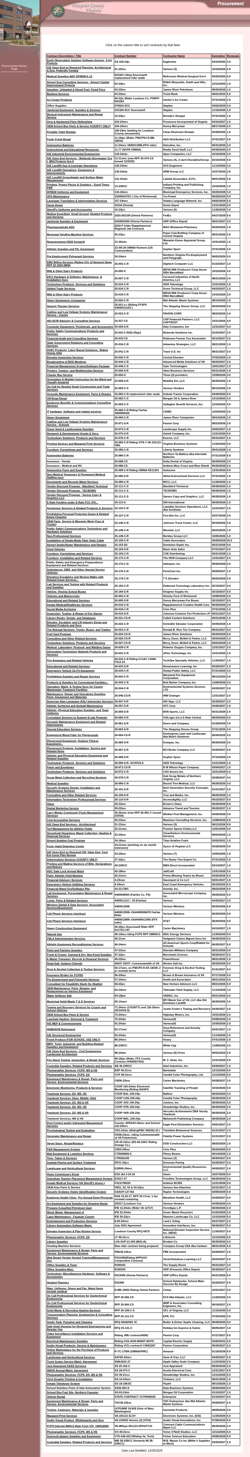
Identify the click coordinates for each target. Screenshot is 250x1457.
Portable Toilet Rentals (61, 132)
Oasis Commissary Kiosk (63, 1174)
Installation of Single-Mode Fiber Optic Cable (75, 540)
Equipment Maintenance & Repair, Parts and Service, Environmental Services (75, 1080)
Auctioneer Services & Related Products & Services (80, 508)
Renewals (233, 55)
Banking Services (58, 93)
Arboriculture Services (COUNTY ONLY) (72, 859)
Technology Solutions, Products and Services (76, 437)
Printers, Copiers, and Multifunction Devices (75, 370)
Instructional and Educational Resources (73, 149)
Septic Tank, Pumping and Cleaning (69, 1322)
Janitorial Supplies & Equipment (67, 221)
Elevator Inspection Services (65, 357)
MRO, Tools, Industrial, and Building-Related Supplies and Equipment (75, 1045)
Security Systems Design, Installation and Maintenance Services (73, 789)
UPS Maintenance (58, 196)
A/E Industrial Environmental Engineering (73, 153)
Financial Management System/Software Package (78, 366)
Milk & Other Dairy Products (65, 271)
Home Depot (55, 205)
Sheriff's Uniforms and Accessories (69, 209)
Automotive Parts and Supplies (67, 470)
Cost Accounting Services (63, 820)
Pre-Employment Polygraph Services (70, 256)
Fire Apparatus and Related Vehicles (70, 660)
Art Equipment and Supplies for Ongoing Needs (77, 1203)
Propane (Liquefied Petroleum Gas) (69, 1207)
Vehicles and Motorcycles (63, 596)
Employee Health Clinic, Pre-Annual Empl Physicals (80, 1197)
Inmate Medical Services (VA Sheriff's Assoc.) (76, 1183)
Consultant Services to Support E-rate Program (77, 717)
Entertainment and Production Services (72, 1221)
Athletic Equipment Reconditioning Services (75, 944)
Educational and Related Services (68, 600)
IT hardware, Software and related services (74, 411)
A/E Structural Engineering (64, 1035)
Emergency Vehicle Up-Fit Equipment (70, 670)
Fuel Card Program (59, 634)
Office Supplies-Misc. (60, 1269)
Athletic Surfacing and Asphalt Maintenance (75, 705)
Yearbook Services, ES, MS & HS (68, 1102)
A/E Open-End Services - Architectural (71, 824)
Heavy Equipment (58, 417)
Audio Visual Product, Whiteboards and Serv (75, 1420)
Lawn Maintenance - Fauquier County (70, 1216)
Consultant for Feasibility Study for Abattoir (75, 983)
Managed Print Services (62, 1415)
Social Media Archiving (61, 609)
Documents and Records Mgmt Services (72, 481)
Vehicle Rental (56, 1396)
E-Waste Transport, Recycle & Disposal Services (78, 959)
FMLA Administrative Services (66, 938)
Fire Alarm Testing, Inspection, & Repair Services (78, 1060)
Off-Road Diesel (57, 398)
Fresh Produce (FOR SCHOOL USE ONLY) (73, 1039)
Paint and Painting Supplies (64, 950)
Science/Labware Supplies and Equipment (74, 1436)
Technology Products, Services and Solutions (76, 284)
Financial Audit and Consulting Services (72, 338)
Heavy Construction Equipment (67, 928)
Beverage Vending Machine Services (70, 234)
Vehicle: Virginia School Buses (66, 591)
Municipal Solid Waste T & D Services (71, 1001)
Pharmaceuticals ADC (61, 227)
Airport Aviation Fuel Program (66, 840)
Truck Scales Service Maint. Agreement (72, 1361)
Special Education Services (64, 729)
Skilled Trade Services (61, 288)
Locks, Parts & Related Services (67, 900)
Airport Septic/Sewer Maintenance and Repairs (76, 544)
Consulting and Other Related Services (72, 638)
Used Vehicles (56, 549)
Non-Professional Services (64, 536)
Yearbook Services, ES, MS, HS (67, 1093)
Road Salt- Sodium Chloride (64, 963)
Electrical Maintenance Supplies (67, 1341)
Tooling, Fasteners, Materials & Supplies (72, 1409)
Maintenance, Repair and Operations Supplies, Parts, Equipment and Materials (76, 695)
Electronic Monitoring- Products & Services (74, 1087)
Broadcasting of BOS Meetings (66, 361)
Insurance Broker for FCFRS (65, 975)
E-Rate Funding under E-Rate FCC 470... (72, 502)
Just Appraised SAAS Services (66, 1366)
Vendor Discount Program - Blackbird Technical (77, 486)
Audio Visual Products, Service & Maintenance (76, 1345)
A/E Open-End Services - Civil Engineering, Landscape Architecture (74, 1053)
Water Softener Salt (59, 995)
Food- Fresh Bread (59, 139)
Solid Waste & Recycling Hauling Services (74, 1310)
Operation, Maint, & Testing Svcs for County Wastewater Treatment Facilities (75, 688)
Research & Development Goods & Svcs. (73, 433)
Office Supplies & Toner (62, 1265)
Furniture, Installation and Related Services (74, 557)
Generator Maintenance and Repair (69, 1136)
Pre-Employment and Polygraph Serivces (73, 979)
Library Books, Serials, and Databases (71, 618)
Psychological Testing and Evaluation (71, 1130)
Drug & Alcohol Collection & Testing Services (76, 969)
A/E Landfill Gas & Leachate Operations (72, 165)
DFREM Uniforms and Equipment (68, 192)
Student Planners (58, 1282)
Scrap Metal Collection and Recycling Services (76, 777)
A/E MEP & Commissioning (64, 1023)
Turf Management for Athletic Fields (69, 828)
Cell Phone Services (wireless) (66, 913)
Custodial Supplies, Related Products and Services (79, 1065)
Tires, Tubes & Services (62, 1158)
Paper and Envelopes (60, 767)
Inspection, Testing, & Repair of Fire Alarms (74, 613)
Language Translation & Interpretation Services (77, 200)
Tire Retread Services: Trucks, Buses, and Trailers (79, 629)
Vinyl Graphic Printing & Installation (70, 1379)
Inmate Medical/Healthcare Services (69, 604)
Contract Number (126, 55)
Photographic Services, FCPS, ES (68, 1074)
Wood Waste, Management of (65, 1212)
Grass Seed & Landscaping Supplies (70, 429)
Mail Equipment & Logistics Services (70, 1153)
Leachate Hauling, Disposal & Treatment (72, 1019)
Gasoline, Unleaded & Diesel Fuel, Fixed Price (76, 89)
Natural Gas (54, 934)
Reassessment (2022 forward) (66, 241)
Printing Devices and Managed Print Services (75, 443)
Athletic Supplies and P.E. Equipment (70, 249)
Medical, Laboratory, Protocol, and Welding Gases (79, 647)
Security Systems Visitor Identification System (76, 1191)
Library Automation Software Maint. (69, 1225)
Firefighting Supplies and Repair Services (73, 676)
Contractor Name (174, 55)
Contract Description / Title (64, 55)
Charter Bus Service (60, 375)
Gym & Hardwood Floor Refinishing (69, 121)
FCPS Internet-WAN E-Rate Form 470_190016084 (78, 1426)
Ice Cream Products (59, 99)
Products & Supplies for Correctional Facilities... (77, 682)
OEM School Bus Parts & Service (68, 1014)
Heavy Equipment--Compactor (66, 300)
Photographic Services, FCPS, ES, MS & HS (74, 1374)
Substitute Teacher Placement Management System (80, 1178)
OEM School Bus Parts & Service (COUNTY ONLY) (79, 126)
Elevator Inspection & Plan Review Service (74, 1231)
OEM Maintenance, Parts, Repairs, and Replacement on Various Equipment (71, 990)
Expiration (218, 55)
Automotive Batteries (60, 145)
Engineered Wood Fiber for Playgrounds (72, 735)
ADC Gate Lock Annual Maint (65, 871)
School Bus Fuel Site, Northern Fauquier (72, 1392)
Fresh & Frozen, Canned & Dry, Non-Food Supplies (79, 954)
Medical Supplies (58, 783)
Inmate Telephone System (63, 1383)
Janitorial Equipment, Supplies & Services (74, 110)
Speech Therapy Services (63, 306)
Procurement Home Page (14, 67)
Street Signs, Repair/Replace (65, 1143)
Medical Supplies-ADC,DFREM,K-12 (69, 76)
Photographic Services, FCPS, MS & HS (72, 1070)
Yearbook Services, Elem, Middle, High (71, 1098)
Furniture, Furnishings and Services (70, 449)
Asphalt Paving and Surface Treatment (71, 1162)
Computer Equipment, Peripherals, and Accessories (80, 326)
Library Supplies (57, 1241)
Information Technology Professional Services (76, 799)
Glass (50, 803)
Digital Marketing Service (63, 808)
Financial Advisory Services (65, 880)
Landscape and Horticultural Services (71, 1168)
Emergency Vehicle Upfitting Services (71, 884)
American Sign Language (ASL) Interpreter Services (80, 701)
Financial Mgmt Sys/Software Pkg (68, 888)
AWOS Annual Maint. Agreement (67, 1370)
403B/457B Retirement (61, 1029)
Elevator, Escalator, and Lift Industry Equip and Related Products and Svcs (77, 624)
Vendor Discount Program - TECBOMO (71, 490)
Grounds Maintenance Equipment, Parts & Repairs (79, 394)
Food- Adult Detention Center (65, 846)
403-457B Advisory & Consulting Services (73, 320)
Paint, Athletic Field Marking (65, 875)
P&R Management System (63, 1149)
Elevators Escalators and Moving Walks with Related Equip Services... (75, 578)
